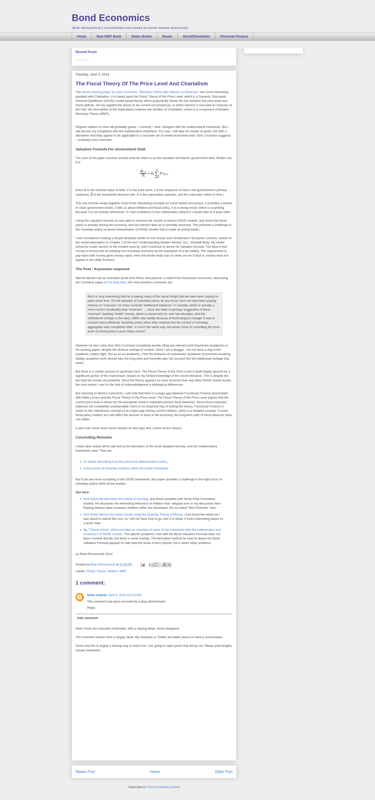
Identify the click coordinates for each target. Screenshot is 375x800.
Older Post (223, 772)
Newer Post (85, 772)
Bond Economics (111, 17)
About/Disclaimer (196, 36)
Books (167, 36)
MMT (123, 571)
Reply (91, 607)
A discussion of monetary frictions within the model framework (125, 468)
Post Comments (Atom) (163, 787)
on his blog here (115, 282)
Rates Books (142, 36)
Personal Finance (234, 36)
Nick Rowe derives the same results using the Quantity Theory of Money (133, 514)
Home (81, 36)
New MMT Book (109, 36)
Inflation (112, 571)
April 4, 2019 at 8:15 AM (124, 595)
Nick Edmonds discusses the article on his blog (115, 499)
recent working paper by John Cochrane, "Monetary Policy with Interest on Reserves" (140, 92)
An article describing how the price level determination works (125, 461)
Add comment (87, 618)
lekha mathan (97, 595)
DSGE (91, 571)
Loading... (82, 59)
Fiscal (101, 571)
